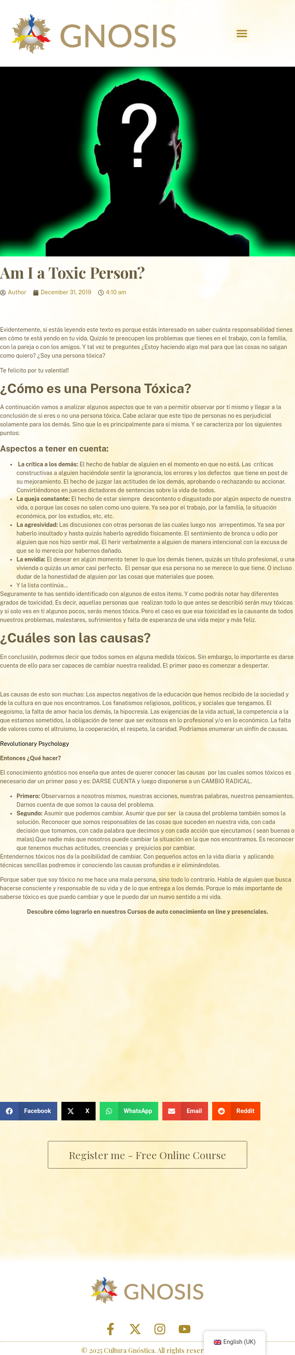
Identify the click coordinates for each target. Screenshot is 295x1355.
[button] (242, 33)
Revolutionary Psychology (34, 743)
